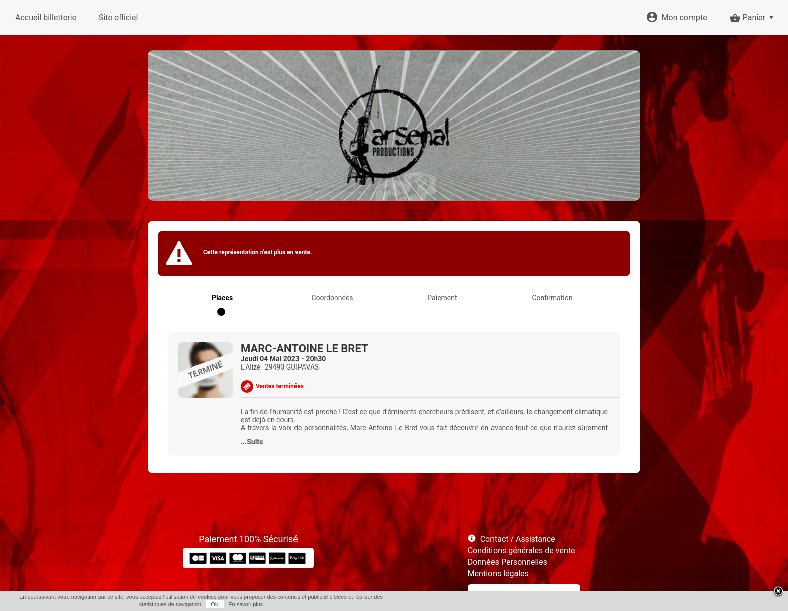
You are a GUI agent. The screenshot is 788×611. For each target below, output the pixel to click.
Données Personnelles (507, 562)
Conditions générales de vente (521, 550)
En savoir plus (245, 604)
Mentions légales (498, 573)
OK (215, 604)
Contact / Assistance (517, 539)
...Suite (252, 442)
